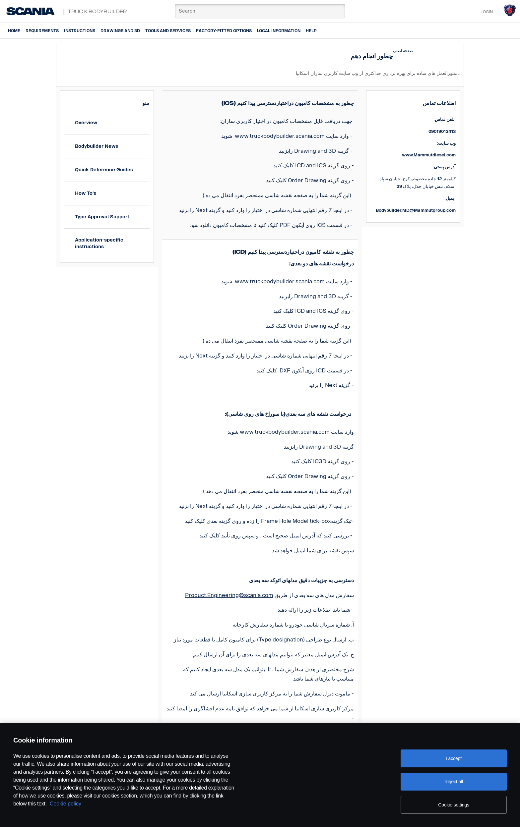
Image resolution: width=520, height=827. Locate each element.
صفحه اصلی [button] (403, 51)
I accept (454, 758)
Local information (278, 30)
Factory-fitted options (224, 30)
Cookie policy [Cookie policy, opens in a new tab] (65, 803)
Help (311, 30)
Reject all (453, 781)
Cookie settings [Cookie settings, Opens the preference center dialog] (453, 804)
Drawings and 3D (120, 30)
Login (487, 12)
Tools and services (168, 30)
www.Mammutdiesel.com (429, 154)
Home (14, 30)
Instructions (79, 30)
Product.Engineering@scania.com (229, 595)
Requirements (42, 30)
